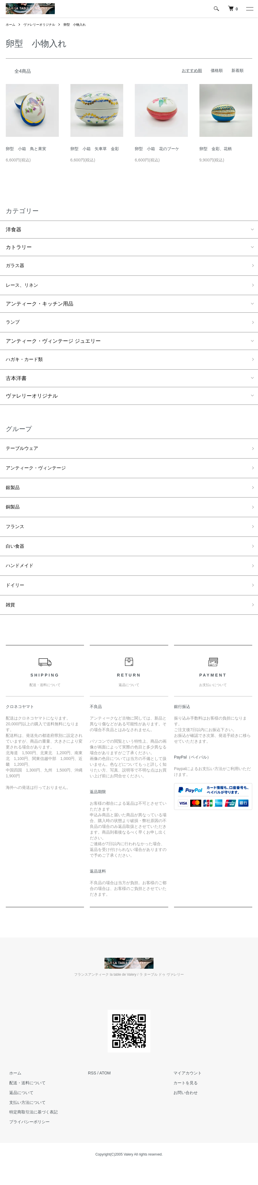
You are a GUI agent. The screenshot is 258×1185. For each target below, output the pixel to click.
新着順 (237, 70)
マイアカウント (184, 1087)
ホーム (11, 25)
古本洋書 (16, 382)
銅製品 (13, 516)
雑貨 (11, 619)
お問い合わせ (182, 1107)
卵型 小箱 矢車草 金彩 (94, 148)
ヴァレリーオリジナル (41, 25)
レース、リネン (24, 287)
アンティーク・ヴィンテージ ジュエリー (53, 344)
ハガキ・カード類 (26, 363)
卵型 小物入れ (79, 25)
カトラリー (19, 247)
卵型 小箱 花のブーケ (157, 148)
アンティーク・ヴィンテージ (39, 474)
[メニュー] (249, 8)
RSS (92, 1087)
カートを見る (182, 1097)
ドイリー (16, 598)
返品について (18, 1107)
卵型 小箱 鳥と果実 (26, 148)
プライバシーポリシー (26, 1136)
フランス (16, 536)
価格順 (217, 70)
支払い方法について (24, 1117)
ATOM (105, 1087)
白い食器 (16, 557)
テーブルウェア (24, 454)
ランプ (13, 325)
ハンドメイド (21, 577)
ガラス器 (16, 266)
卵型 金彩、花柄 (215, 148)
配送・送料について (24, 1097)
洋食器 (13, 229)
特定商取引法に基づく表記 (30, 1126)
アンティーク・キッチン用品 (39, 306)
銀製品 (13, 495)
